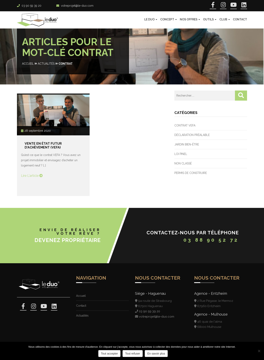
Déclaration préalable (192, 135)
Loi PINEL (180, 154)
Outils (209, 19)
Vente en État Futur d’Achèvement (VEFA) (43, 145)
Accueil (28, 63)
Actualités (46, 63)
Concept (168, 19)
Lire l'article (32, 176)
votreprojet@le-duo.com (77, 5)
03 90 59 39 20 (31, 5)
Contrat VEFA (184, 125)
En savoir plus (156, 353)
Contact (240, 19)
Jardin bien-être (186, 144)
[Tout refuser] (259, 351)
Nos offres (190, 19)
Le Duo (150, 19)
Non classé (183, 163)
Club (224, 19)
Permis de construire (190, 173)
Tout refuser (132, 353)
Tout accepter (109, 353)
